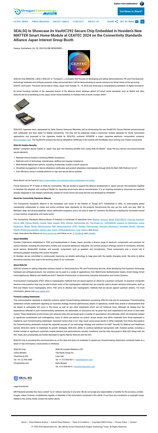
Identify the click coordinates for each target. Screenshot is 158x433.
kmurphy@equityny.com (84, 366)
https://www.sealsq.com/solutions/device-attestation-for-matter (66, 180)
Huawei (56, 223)
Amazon (104, 219)
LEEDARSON (110, 223)
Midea (27, 226)
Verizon (84, 230)
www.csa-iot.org (49, 233)
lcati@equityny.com (84, 360)
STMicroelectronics (66, 230)
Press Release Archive (38, 422)
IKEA (63, 223)
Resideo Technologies (88, 226)
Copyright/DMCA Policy (102, 422)
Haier (49, 223)
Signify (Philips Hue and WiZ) (26, 230)
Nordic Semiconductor (41, 226)
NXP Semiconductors (61, 226)
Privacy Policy (121, 422)
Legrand (120, 223)
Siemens (140, 226)
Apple (111, 219)
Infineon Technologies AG (77, 223)
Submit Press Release (60, 422)
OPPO (74, 226)
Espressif (140, 219)
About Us (93, 21)
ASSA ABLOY (120, 219)
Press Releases (40, 21)
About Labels (61, 21)
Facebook (79, 233)
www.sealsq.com (42, 291)
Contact (78, 21)
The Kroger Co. (96, 223)
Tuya (78, 230)
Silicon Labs (45, 230)
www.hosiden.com (22, 140)
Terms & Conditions (80, 422)
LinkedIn (91, 233)
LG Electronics (131, 223)
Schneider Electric (127, 226)
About (24, 422)
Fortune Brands (32, 223)
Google (43, 223)
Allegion (95, 219)
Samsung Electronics (108, 226)
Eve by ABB (19, 223)
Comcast (131, 219)
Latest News (21, 21)
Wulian (95, 230)
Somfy (54, 230)
